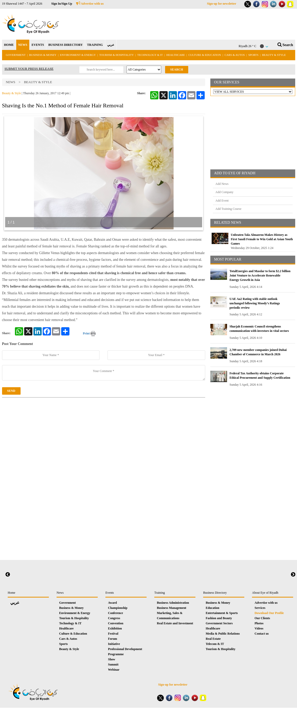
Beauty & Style (274, 54)
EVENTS (38, 45)
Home (11, 592)
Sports (253, 54)
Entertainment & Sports (222, 613)
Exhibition (115, 628)
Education (212, 608)
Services (260, 608)
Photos (259, 623)
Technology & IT (150, 54)
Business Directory (215, 592)
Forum (112, 639)
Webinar (114, 669)
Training (159, 592)
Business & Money (42, 54)
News (10, 82)
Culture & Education (204, 54)
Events (109, 592)
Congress (114, 618)
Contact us (262, 633)
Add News (222, 184)
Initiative (114, 644)
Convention (115, 623)
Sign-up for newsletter (221, 3)
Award (112, 602)
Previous (7, 574)
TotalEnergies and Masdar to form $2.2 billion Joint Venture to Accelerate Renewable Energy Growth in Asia (260, 275)
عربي (110, 45)
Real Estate (213, 639)
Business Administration (173, 602)
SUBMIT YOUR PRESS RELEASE (29, 69)
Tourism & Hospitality (116, 54)
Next (293, 574)
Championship (117, 608)
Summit (113, 664)
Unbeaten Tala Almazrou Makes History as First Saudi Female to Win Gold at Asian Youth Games (262, 239)
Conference (115, 613)
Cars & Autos (234, 54)
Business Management (171, 608)
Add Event (222, 200)
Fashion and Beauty (219, 618)
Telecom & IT (215, 644)
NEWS (22, 45)
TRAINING (95, 45)
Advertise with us (90, 3)
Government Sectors (219, 623)
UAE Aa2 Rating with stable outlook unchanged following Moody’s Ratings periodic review (255, 303)
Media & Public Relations (223, 633)
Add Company (224, 192)
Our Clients (262, 618)
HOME (9, 45)
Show (111, 659)
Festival (113, 633)
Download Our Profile (269, 613)
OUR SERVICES (226, 82)
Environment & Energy (78, 54)
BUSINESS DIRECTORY (65, 45)
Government (16, 54)
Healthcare (175, 54)
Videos (259, 628)
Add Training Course (228, 209)
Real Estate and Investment (175, 623)
